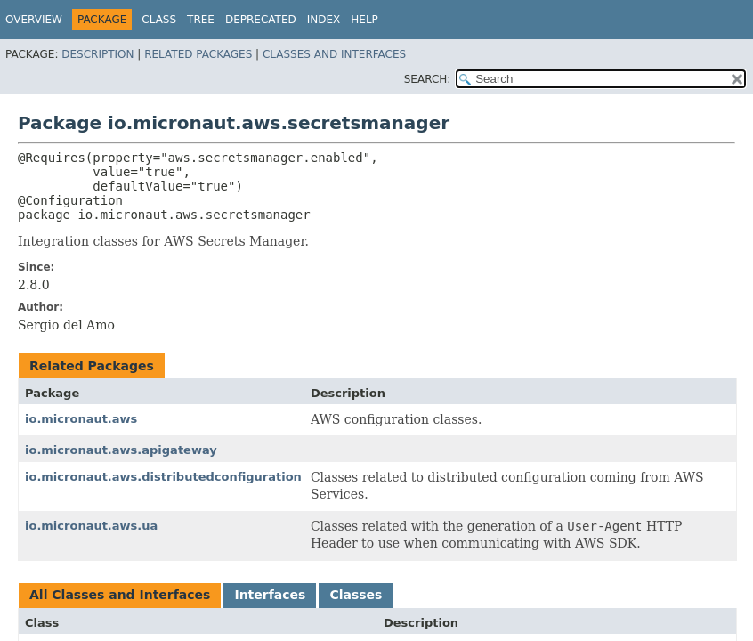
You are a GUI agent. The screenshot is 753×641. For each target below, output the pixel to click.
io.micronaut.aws (81, 419)
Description (97, 54)
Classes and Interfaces (334, 54)
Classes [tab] (355, 595)
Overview (33, 19)
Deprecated (260, 19)
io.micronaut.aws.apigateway (121, 450)
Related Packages (198, 54)
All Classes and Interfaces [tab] (119, 595)
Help (364, 19)
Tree (201, 19)
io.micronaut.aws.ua (91, 525)
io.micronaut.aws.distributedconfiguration (163, 476)
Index (324, 19)
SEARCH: (427, 79)
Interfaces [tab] (269, 595)
